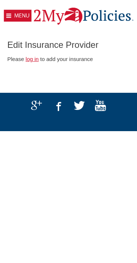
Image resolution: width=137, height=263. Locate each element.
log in (32, 59)
